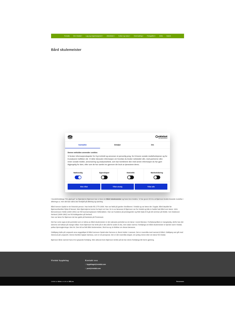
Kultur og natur (123, 36)
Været (168, 36)
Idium (60, 281)
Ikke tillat (84, 187)
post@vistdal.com (94, 268)
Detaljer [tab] (117, 145)
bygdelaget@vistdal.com (96, 264)
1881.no (71, 281)
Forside (67, 36)
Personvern (180, 281)
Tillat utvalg (117, 187)
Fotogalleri (151, 36)
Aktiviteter (110, 36)
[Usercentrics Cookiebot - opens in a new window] (157, 137)
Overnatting (138, 36)
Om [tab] (152, 145)
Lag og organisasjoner (94, 36)
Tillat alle (151, 187)
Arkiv (161, 36)
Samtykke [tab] (82, 145)
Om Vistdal (77, 36)
